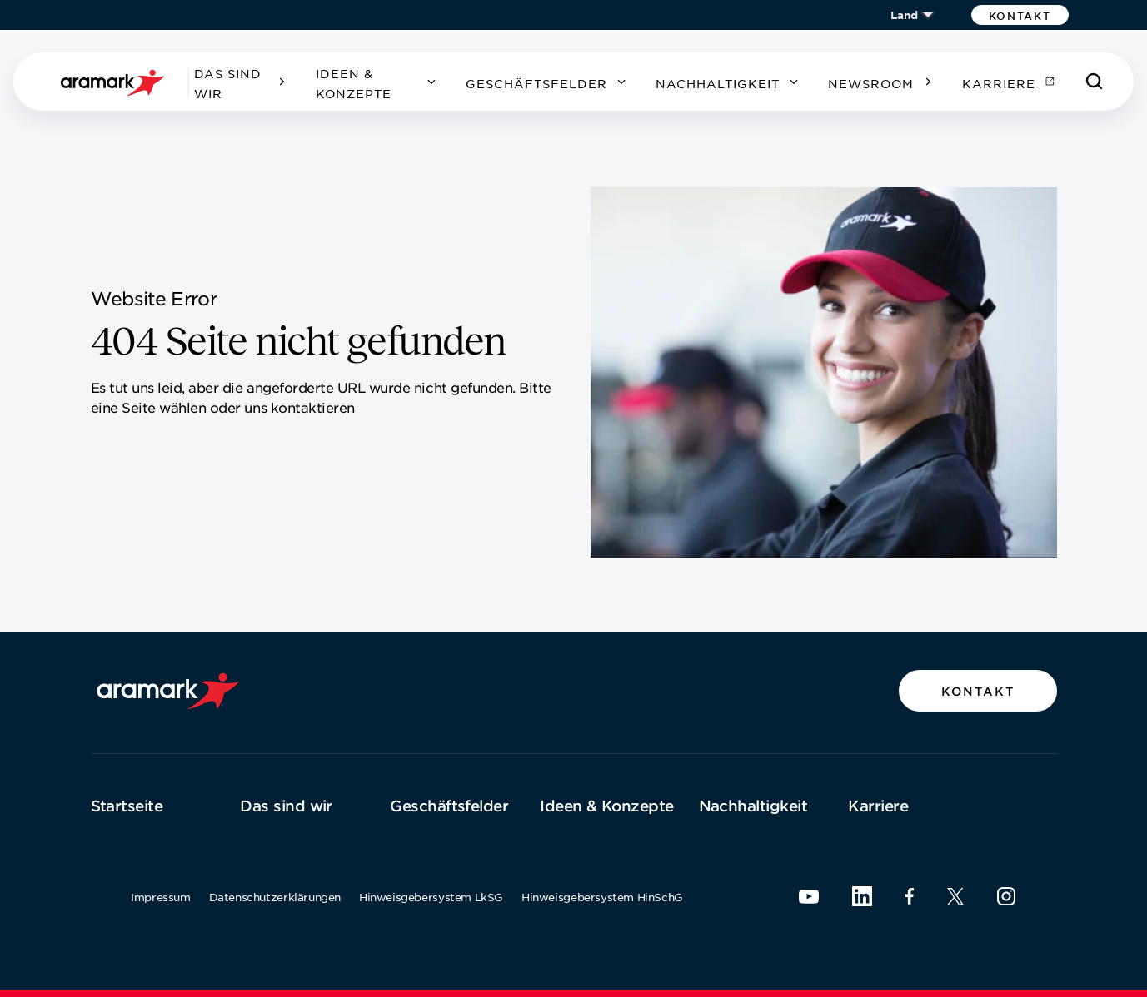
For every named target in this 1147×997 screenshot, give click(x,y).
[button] (1020, 15)
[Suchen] (1094, 81)
